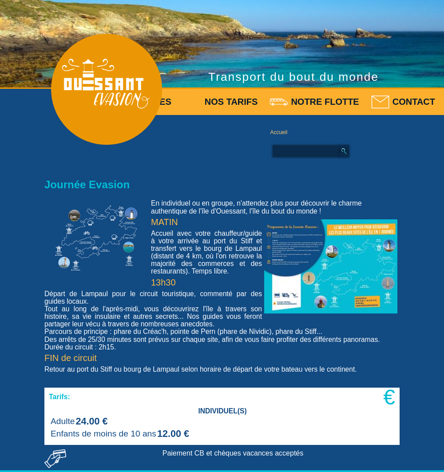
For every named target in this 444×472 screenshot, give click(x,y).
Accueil (278, 132)
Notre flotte (325, 102)
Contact (413, 102)
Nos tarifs (231, 102)
